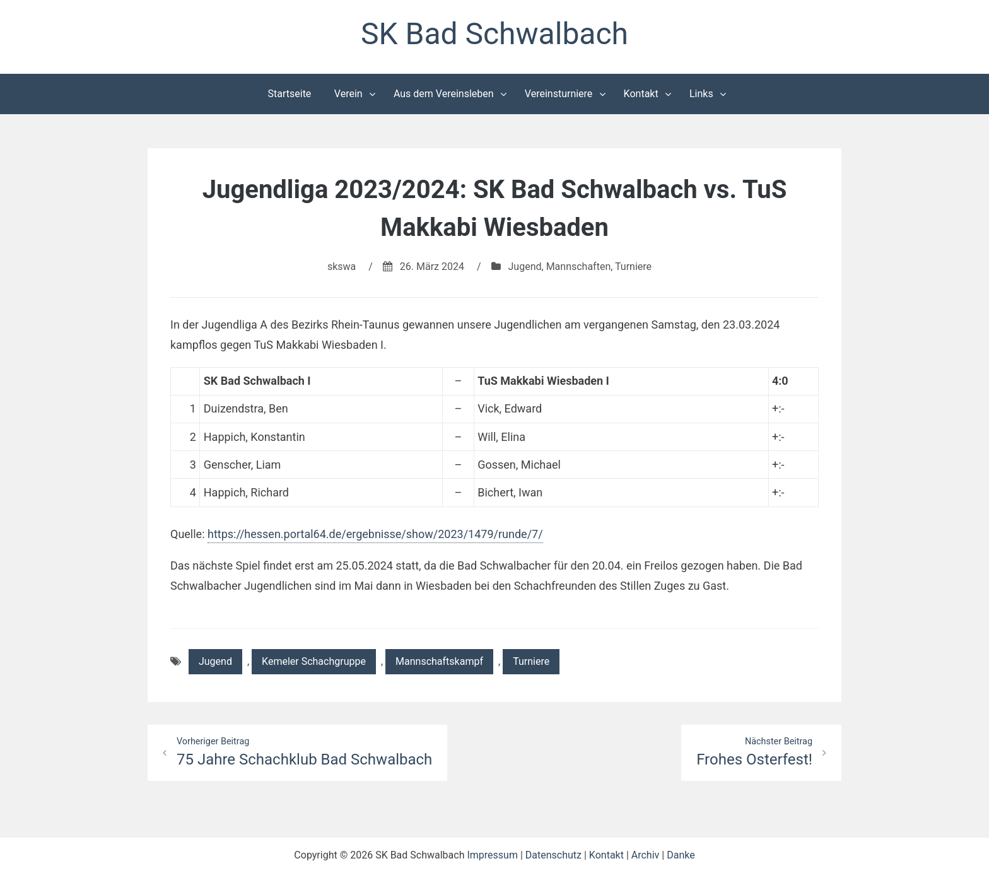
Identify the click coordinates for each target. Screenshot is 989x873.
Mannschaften (578, 266)
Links (701, 94)
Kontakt (641, 94)
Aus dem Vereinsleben (444, 94)
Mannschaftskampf (439, 661)
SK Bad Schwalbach (494, 34)
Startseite (290, 94)
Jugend (525, 266)
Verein (348, 94)
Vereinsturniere (559, 94)
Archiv (645, 855)
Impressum (492, 855)
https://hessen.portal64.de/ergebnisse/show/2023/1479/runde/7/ (375, 534)
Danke (680, 855)
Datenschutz (553, 855)
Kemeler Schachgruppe (314, 661)
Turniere (633, 266)
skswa (341, 266)
